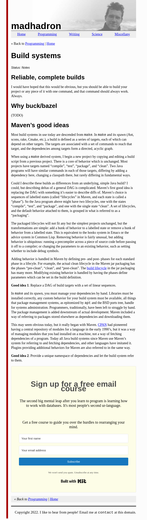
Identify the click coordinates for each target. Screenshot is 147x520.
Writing (74, 34)
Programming (47, 34)
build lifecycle (97, 268)
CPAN (102, 325)
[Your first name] (73, 438)
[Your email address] (73, 450)
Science (97, 34)
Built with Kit (73, 481)
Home (21, 34)
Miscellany (122, 34)
